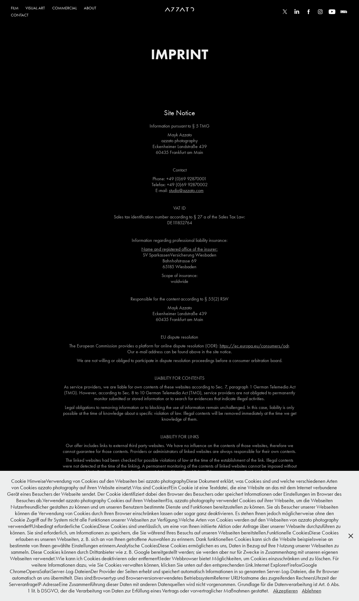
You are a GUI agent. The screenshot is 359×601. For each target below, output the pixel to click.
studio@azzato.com (186, 190)
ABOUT (90, 8)
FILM (14, 8)
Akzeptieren (285, 591)
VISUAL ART (35, 8)
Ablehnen (311, 591)
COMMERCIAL (64, 8)
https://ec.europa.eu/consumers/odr (254, 346)
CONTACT (19, 15)
